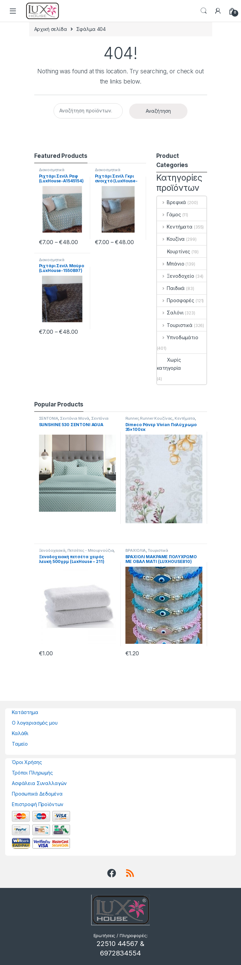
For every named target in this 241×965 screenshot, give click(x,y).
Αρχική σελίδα (50, 29)
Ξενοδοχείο (175, 276)
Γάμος (169, 214)
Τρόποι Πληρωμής (32, 773)
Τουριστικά (175, 325)
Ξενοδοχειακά (52, 550)
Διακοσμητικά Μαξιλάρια (51, 171)
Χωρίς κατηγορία (169, 364)
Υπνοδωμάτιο (177, 337)
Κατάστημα (25, 712)
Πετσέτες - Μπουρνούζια (90, 550)
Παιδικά (171, 288)
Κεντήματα (175, 227)
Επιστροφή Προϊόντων (37, 804)
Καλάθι (20, 733)
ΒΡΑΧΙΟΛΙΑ (135, 550)
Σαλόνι (170, 312)
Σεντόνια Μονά (74, 418)
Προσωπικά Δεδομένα (37, 794)
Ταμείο (20, 744)
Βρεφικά (171, 202)
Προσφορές (176, 300)
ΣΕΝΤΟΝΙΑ (48, 418)
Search (203, 11)
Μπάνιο (170, 264)
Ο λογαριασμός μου (35, 723)
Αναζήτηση (158, 111)
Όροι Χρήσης (27, 762)
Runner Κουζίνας (156, 418)
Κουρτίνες (173, 251)
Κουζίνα (171, 239)
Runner (131, 418)
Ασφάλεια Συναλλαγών (39, 783)
